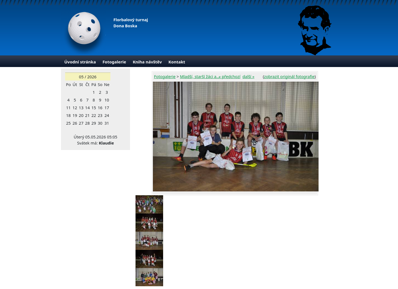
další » (248, 76)
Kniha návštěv (147, 62)
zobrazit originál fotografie (289, 76)
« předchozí (229, 76)
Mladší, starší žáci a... (200, 76)
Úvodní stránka (80, 62)
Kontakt (176, 62)
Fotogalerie (114, 62)
